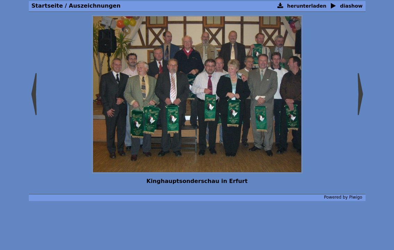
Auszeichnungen (94, 5)
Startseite (47, 5)
